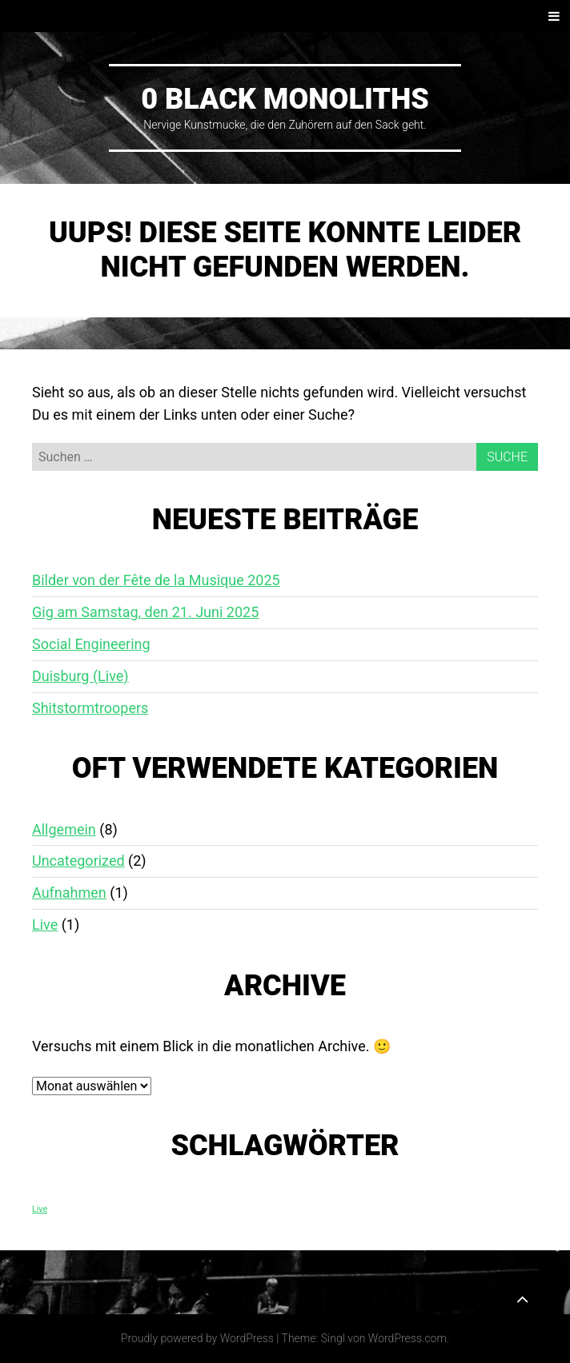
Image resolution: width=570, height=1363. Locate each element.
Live (45, 924)
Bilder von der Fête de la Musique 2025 (156, 580)
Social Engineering (91, 644)
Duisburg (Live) (80, 676)
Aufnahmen (69, 892)
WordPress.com (407, 1338)
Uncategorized (78, 860)
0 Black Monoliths (285, 99)
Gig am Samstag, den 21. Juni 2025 (145, 612)
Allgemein (64, 829)
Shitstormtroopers (90, 707)
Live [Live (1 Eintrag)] (39, 1209)
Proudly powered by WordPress (197, 1338)
